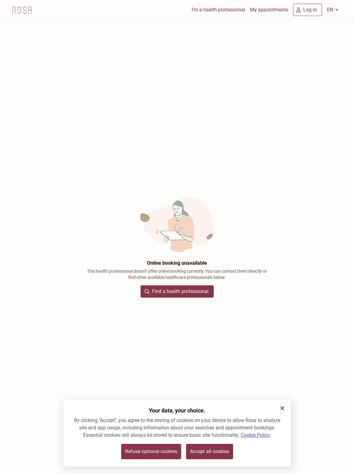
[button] (282, 408)
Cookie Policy (255, 435)
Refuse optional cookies (151, 451)
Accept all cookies (209, 451)
